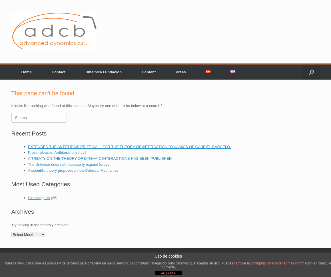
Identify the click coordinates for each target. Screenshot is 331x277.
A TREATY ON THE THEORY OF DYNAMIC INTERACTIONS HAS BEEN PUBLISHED (100, 158)
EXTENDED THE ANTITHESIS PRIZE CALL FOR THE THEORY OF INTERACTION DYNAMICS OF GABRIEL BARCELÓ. (129, 147)
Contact (58, 72)
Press (181, 72)
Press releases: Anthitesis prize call (57, 152)
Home (26, 72)
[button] (311, 72)
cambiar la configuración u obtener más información (273, 263)
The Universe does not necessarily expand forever (69, 164)
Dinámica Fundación (103, 72)
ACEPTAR (168, 273)
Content (149, 72)
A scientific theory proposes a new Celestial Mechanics (73, 170)
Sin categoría (39, 198)
